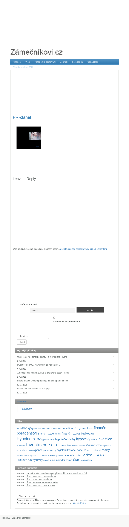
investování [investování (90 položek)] (21, 446)
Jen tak (64, 62)
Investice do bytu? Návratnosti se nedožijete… (39, 365)
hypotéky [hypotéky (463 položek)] (83, 439)
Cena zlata (93, 62)
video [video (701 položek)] (87, 455)
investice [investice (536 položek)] (105, 439)
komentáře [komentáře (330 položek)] (63, 445)
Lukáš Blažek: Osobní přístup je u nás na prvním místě (42, 381)
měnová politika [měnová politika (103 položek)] (78, 446)
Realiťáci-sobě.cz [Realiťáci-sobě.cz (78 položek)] (23, 456)
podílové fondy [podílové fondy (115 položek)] (49, 450)
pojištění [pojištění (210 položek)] (62, 450)
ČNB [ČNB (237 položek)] (76, 459)
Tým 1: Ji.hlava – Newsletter (39, 479)
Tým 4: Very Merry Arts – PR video (42, 482)
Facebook (21, 401)
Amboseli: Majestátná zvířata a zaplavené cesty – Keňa (43, 373)
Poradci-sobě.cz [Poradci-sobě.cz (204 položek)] (76, 450)
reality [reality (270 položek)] (106, 450)
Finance (17, 62)
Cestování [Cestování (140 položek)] (56, 428)
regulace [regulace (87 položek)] (33, 456)
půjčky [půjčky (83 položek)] (89, 450)
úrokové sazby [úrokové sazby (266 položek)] (26, 459)
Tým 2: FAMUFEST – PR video (40, 485)
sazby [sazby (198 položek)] (51, 455)
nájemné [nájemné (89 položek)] (31, 450)
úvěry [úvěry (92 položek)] (45, 460)
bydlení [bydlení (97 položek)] (34, 428)
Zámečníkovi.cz (36, 52)
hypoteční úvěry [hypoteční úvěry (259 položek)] (65, 439)
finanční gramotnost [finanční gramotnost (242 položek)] (80, 428)
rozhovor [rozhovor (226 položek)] (42, 455)
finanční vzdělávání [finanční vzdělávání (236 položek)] (49, 433)
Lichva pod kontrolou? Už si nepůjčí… (35, 388)
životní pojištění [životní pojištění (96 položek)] (86, 460)
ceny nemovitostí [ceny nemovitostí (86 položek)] (44, 428)
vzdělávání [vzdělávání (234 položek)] (99, 455)
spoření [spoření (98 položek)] (58, 456)
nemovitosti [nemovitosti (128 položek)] (22, 450)
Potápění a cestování (45, 62)
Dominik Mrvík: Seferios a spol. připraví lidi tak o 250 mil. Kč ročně (56, 473)
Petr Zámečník (24, 518)
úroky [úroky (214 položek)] (39, 460)
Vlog (27, 62)
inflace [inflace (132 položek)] (94, 439)
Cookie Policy (79, 503)
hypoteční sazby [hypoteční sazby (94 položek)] (48, 440)
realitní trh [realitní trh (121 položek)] (96, 450)
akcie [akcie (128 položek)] (19, 428)
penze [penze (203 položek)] (39, 450)
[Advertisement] (64, 21)
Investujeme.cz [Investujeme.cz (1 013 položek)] (41, 444)
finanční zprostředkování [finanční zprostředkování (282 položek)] (78, 433)
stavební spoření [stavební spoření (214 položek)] (72, 455)
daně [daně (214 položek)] (65, 428)
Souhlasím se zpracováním (66, 319)
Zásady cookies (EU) (23, 67)
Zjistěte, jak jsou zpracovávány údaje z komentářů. (83, 249)
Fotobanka (77, 62)
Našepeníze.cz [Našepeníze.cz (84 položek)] (105, 446)
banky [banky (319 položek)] (26, 428)
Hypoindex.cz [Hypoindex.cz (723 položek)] (29, 439)
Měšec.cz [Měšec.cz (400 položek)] (93, 445)
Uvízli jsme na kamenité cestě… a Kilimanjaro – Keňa (42, 357)
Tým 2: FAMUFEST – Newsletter (41, 476)
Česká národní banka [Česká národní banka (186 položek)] (60, 460)
